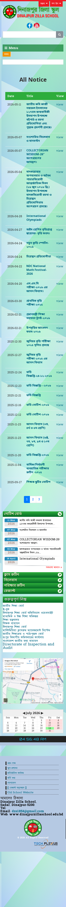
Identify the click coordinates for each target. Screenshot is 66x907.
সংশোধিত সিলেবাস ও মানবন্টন (38, 139)
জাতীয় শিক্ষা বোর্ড (13, 606)
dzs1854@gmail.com (28, 811)
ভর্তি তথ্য (11, 777)
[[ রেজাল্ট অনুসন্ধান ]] (17, 787)
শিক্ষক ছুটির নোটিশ (38, 482)
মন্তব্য (44, 3)
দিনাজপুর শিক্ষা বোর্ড (14, 627)
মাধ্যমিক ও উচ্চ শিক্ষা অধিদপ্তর (20, 616)
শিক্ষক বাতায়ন (11, 623)
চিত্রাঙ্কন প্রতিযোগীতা (38, 257)
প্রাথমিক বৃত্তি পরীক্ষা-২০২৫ (34, 303)
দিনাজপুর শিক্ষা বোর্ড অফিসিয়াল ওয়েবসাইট (28, 613)
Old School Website (20, 792)
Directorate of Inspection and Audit (28, 646)
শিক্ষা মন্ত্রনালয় (11, 620)
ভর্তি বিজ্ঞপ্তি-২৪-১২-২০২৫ (39, 374)
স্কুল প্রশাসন (12, 768)
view (59, 104)
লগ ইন (56, 3)
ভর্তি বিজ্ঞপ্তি (33, 395)
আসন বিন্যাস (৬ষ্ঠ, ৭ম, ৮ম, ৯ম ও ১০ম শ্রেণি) (37, 441)
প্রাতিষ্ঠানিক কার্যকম (15, 773)
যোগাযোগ (11, 782)
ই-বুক (6, 609)
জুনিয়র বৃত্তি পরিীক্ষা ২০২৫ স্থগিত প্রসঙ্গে (38, 343)
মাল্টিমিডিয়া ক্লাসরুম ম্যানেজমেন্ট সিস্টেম (26, 630)
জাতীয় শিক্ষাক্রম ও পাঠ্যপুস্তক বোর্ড (23, 634)
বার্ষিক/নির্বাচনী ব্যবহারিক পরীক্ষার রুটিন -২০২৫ (37, 468)
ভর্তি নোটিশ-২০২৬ (37, 405)
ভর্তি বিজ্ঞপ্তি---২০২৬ (38, 386)
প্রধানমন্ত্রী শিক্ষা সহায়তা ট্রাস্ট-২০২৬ (38, 316)
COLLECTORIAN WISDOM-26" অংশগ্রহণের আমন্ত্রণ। (37, 156)
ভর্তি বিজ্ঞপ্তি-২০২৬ (37, 455)
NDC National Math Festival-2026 (36, 270)
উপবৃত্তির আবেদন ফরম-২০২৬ (37, 330)
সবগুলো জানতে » (54, 567)
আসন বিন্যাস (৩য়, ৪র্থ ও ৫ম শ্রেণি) (37, 426)
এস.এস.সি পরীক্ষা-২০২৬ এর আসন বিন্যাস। (37, 287)
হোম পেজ (11, 763)
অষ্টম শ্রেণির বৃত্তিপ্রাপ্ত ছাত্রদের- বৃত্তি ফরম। (39, 231)
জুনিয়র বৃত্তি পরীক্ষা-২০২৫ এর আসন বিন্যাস (36, 359)
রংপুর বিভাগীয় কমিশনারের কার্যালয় (23, 637)
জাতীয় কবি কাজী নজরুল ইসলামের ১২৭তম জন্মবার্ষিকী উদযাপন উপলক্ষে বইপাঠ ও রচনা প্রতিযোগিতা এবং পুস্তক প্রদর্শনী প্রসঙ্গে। (39, 115)
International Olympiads (36, 218)
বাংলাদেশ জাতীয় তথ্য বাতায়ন (20, 641)
